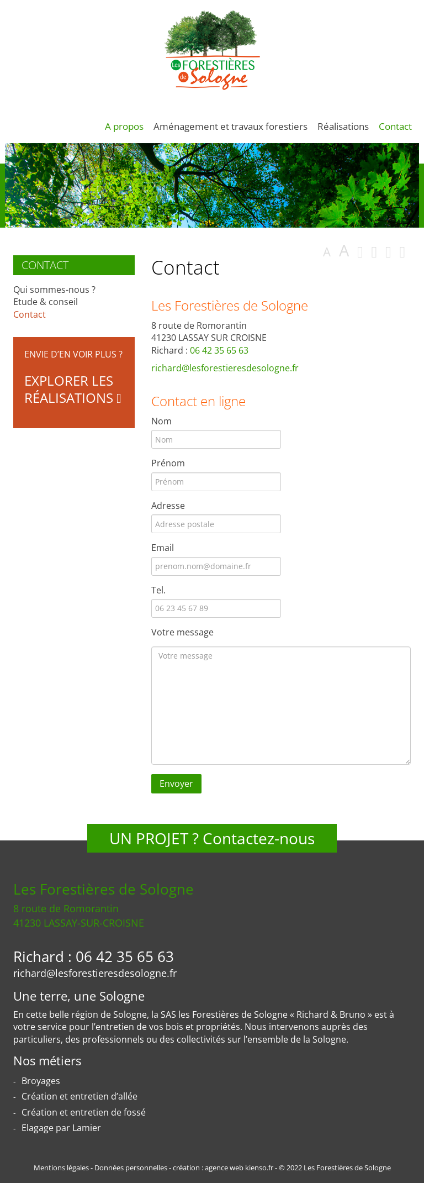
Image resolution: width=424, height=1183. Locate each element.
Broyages (41, 1081)
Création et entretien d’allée (79, 1096)
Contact (395, 126)
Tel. (158, 590)
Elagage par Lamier (61, 1128)
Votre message (182, 632)
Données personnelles (130, 1168)
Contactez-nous (259, 838)
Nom (161, 421)
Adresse (168, 506)
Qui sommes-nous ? (54, 289)
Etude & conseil (45, 302)
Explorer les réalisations (72, 389)
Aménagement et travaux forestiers (230, 126)
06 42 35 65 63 (219, 350)
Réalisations (343, 126)
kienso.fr (259, 1168)
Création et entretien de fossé (84, 1112)
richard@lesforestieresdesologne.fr (225, 368)
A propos (124, 126)
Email (162, 547)
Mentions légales (61, 1168)
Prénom (168, 463)
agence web (224, 1168)
